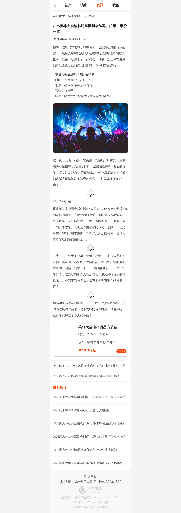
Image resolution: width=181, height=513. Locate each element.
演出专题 (78, 502)
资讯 (99, 5)
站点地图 (102, 502)
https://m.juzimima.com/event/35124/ (87, 96)
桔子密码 (74, 16)
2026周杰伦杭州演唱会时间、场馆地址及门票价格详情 (89, 436)
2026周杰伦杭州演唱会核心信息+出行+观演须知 (85, 449)
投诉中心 (90, 476)
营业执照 (102, 507)
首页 (68, 5)
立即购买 (121, 351)
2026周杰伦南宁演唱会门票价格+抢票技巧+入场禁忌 (88, 463)
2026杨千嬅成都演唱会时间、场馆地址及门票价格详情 (89, 397)
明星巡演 (90, 502)
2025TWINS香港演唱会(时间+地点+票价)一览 (95, 365)
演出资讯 (89, 16)
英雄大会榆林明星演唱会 (97, 327)
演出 (83, 5)
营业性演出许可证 (84, 507)
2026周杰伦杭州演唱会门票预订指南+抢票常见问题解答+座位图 (90, 423)
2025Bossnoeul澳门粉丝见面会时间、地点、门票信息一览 (103, 376)
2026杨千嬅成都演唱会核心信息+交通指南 (81, 410)
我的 (115, 5)
